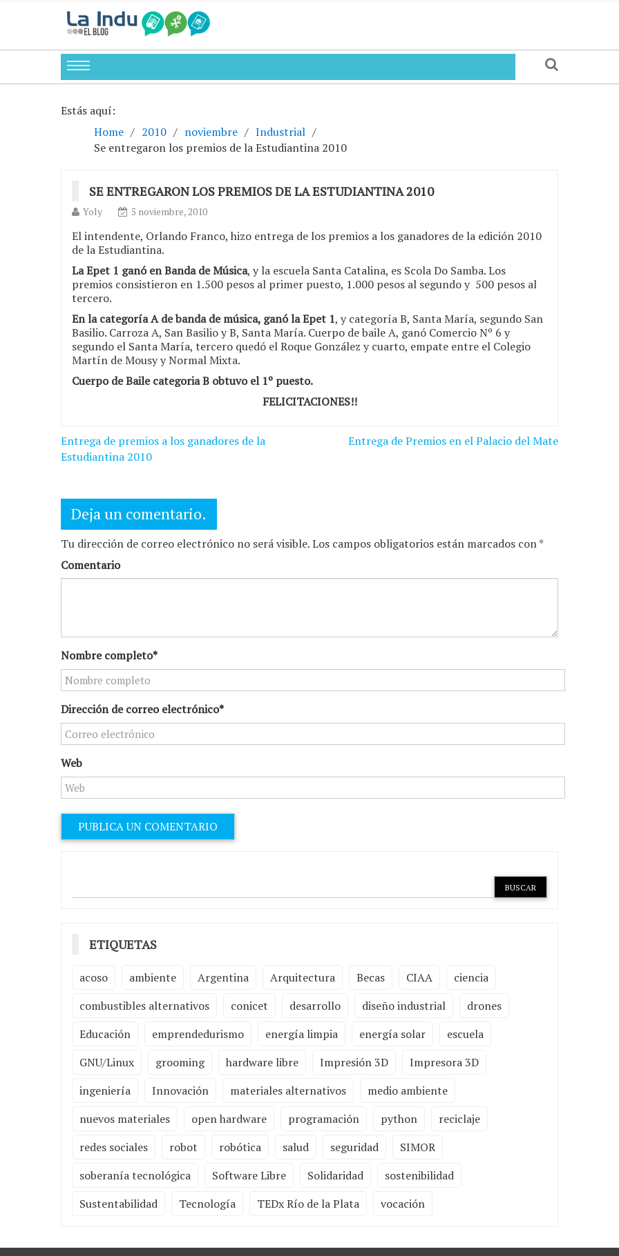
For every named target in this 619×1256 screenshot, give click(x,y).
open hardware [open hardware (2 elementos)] (229, 1118)
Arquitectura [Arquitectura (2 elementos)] (302, 977)
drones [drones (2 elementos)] (484, 1005)
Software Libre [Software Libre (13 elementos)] (249, 1175)
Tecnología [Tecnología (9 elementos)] (207, 1203)
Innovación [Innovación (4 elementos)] (180, 1090)
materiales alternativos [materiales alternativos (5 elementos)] (288, 1090)
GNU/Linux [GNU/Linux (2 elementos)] (106, 1062)
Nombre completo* (109, 655)
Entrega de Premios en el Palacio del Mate (453, 440)
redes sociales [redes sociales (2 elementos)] (113, 1147)
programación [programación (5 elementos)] (323, 1118)
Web (71, 762)
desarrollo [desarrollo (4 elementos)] (315, 1005)
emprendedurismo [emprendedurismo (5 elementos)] (198, 1033)
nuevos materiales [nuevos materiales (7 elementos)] (124, 1118)
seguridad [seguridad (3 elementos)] (354, 1147)
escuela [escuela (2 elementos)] (465, 1033)
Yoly (92, 211)
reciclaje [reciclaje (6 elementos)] (459, 1118)
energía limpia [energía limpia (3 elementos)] (301, 1033)
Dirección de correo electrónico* (142, 709)
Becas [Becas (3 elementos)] (370, 977)
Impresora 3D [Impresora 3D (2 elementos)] (444, 1062)
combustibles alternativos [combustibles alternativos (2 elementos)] (144, 1005)
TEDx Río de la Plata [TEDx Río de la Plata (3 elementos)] (308, 1203)
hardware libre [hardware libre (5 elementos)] (262, 1062)
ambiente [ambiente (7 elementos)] (152, 977)
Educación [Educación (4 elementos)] (105, 1033)
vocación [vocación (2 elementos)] (403, 1203)
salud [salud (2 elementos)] (296, 1147)
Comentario (90, 564)
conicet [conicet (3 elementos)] (249, 1005)
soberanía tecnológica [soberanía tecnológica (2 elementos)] (135, 1175)
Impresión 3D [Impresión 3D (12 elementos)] (354, 1062)
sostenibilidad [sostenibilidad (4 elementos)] (419, 1175)
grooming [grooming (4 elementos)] (179, 1062)
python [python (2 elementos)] (399, 1118)
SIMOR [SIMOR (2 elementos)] (417, 1147)
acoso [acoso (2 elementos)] (93, 977)
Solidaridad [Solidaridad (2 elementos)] (335, 1175)
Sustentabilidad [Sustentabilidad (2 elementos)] (118, 1203)
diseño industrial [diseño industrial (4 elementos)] (404, 1005)
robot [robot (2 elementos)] (183, 1147)
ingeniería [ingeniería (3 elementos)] (105, 1090)
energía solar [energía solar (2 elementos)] (392, 1033)
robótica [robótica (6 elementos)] (240, 1147)
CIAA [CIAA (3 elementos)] (419, 977)
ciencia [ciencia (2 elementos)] (471, 977)
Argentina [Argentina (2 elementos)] (223, 977)
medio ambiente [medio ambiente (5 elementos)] (408, 1090)
